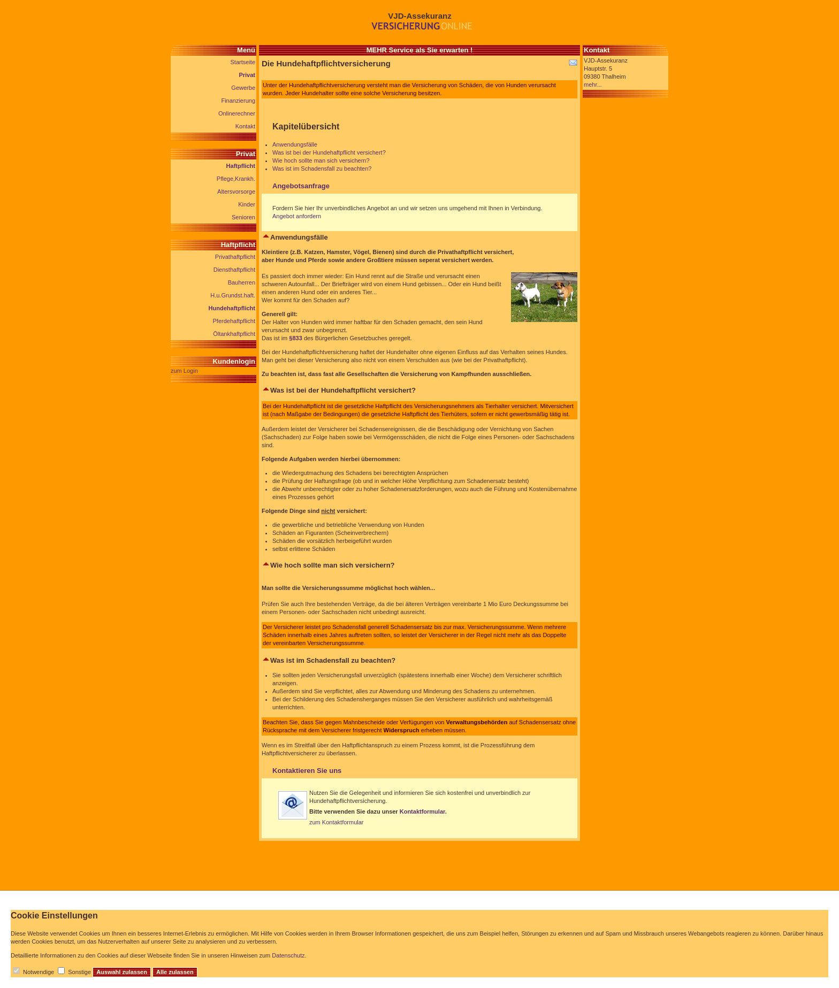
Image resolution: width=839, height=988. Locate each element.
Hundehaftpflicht (232, 308)
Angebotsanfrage (301, 186)
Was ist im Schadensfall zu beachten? (321, 168)
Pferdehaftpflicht (234, 321)
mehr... (593, 84)
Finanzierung (238, 100)
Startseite (243, 62)
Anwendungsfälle (294, 144)
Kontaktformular (422, 811)
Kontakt (245, 126)
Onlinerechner (236, 113)
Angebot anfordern (296, 216)
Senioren (243, 217)
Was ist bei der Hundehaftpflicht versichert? (329, 152)
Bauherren (241, 282)
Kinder (246, 204)
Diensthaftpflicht (234, 269)
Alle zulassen (175, 972)
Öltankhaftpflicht (234, 334)
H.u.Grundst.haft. (232, 295)
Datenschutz (288, 955)
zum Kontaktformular (336, 822)
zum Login (184, 370)
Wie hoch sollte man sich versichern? (321, 160)
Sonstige (79, 972)
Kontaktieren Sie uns (306, 771)
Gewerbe (243, 88)
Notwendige (38, 972)
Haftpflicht (240, 166)
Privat (247, 75)
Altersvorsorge (236, 191)
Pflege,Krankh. (236, 178)
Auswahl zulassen (121, 972)
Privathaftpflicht (235, 257)
